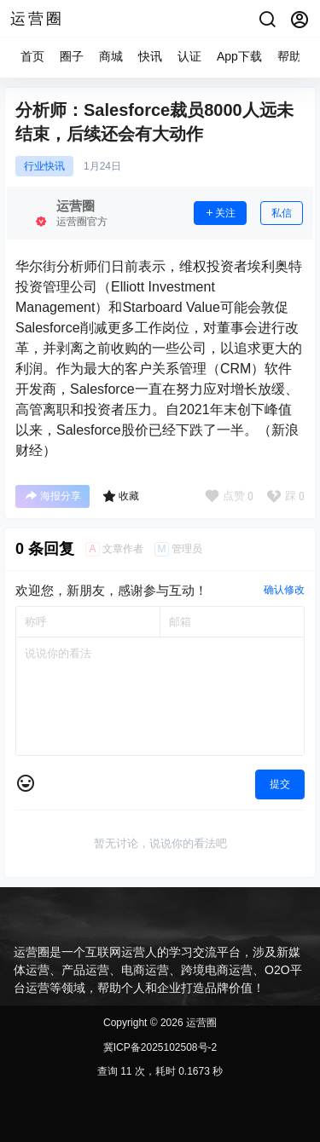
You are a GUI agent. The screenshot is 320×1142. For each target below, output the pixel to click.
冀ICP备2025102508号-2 (160, 1047)
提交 (280, 784)
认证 (189, 56)
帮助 (289, 56)
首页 (32, 56)
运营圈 (200, 1023)
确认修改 (284, 590)
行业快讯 (44, 166)
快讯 (150, 56)
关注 (220, 213)
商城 (111, 56)
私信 (281, 213)
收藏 (120, 496)
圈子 (72, 56)
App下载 (239, 56)
